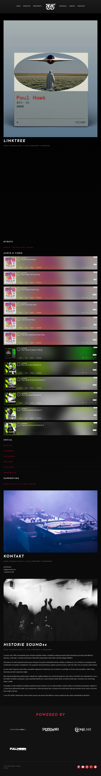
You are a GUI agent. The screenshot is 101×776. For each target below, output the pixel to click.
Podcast (27, 6)
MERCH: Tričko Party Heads (18, 247)
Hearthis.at (10, 472)
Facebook (9, 451)
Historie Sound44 (25, 645)
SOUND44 (63, 6)
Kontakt (81, 6)
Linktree (15, 141)
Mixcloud (9, 467)
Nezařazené (45, 145)
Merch (72, 6)
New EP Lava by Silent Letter (20, 484)
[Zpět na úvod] (50, 7)
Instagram (9, 456)
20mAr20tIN (13, 145)
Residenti (37, 6)
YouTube (8, 462)
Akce (18, 6)
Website (8, 445)
